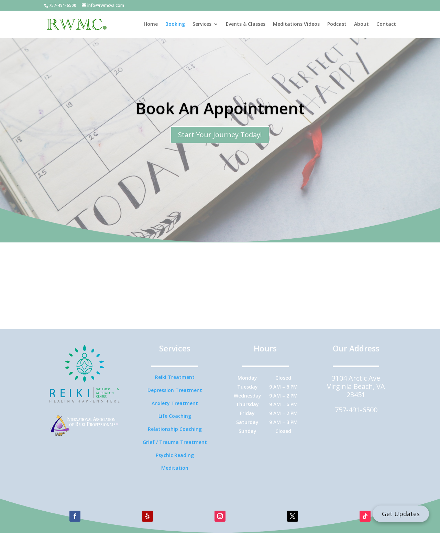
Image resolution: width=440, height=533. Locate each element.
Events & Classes (245, 24)
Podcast (336, 24)
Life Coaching (174, 416)
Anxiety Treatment (175, 403)
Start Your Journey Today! (220, 134)
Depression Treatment (174, 390)
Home (151, 24)
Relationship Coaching (175, 429)
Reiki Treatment (175, 377)
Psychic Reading (175, 455)
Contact (386, 24)
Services (201, 24)
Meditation (174, 468)
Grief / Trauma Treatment (175, 442)
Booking (175, 24)
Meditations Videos (296, 24)
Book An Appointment (220, 108)
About (361, 24)
